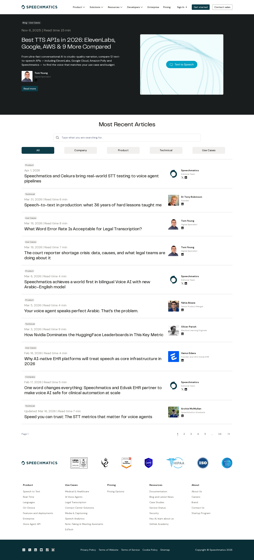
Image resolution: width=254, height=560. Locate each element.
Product (123, 150)
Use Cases (208, 150)
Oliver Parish (188, 326)
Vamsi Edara (188, 353)
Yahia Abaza (188, 302)
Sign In (182, 7)
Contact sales (222, 7)
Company (80, 150)
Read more (30, 88)
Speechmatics (190, 170)
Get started (201, 7)
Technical (166, 150)
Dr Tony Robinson (191, 196)
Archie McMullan (191, 408)
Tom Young (41, 72)
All (38, 150)
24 (220, 433)
